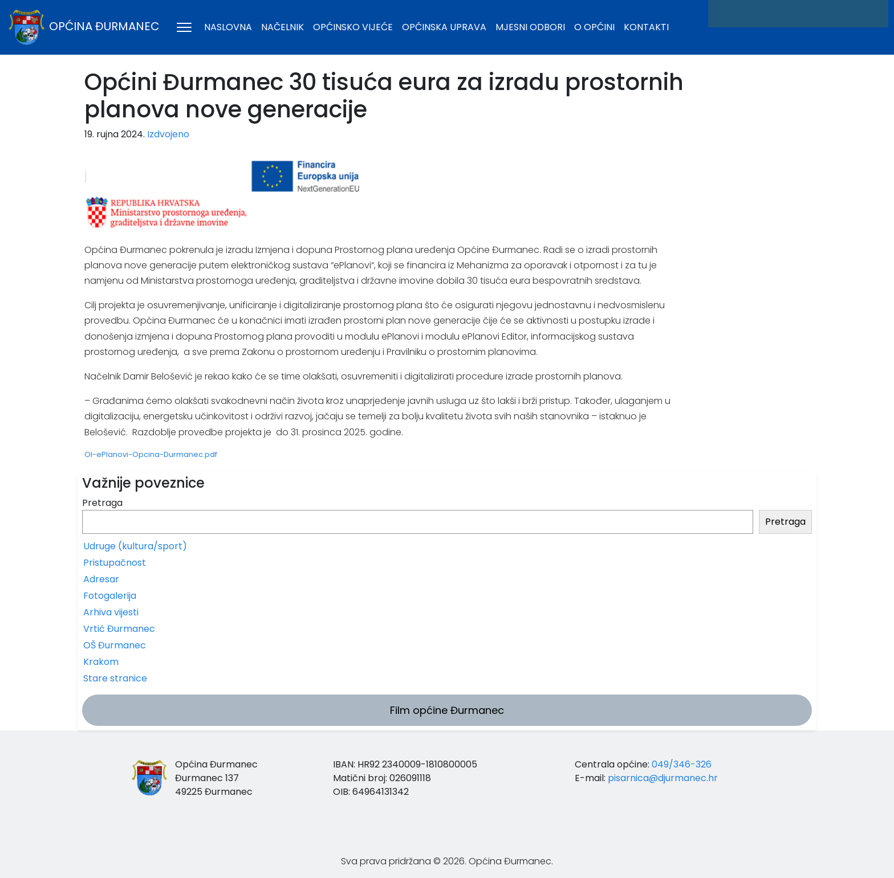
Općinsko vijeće (353, 27)
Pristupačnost (114, 562)
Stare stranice (115, 678)
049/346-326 (682, 764)
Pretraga (102, 502)
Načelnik (282, 27)
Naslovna (228, 27)
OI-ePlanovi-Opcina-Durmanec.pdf (150, 454)
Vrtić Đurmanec (119, 628)
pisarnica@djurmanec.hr (663, 778)
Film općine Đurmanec (447, 710)
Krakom (101, 661)
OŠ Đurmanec (114, 645)
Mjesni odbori (530, 27)
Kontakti (646, 27)
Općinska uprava (444, 27)
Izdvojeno (168, 134)
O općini (594, 27)
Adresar (101, 579)
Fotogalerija (109, 595)
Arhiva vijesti (111, 612)
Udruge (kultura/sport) (135, 546)
